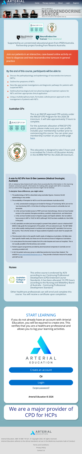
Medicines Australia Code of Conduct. (61, 441)
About (60, 3)
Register (76, 3)
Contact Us (41, 450)
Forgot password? (41, 387)
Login (68, 3)
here (32, 138)
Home (37, 3)
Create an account (41, 370)
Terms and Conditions (41, 445)
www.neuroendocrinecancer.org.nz (30, 254)
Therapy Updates (48, 3)
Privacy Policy (41, 448)
